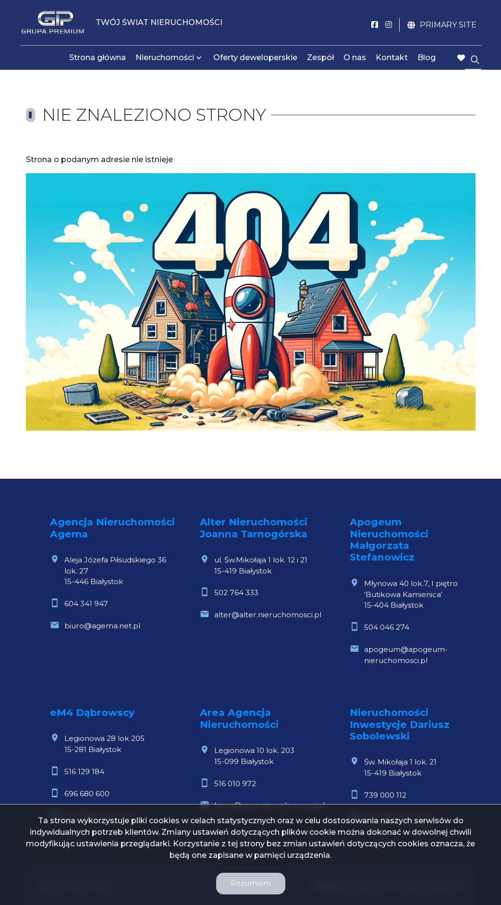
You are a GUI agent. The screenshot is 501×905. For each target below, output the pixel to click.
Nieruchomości (164, 59)
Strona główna (97, 59)
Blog (426, 59)
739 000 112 (385, 795)
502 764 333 (236, 592)
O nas (354, 59)
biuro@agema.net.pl (102, 625)
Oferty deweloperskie (255, 59)
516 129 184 (84, 771)
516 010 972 (235, 783)
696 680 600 (87, 793)
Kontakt (392, 59)
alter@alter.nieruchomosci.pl (267, 614)
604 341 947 (86, 603)
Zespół (320, 59)
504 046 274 (386, 627)
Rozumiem (251, 883)
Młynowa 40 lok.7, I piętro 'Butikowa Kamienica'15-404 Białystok (411, 594)
